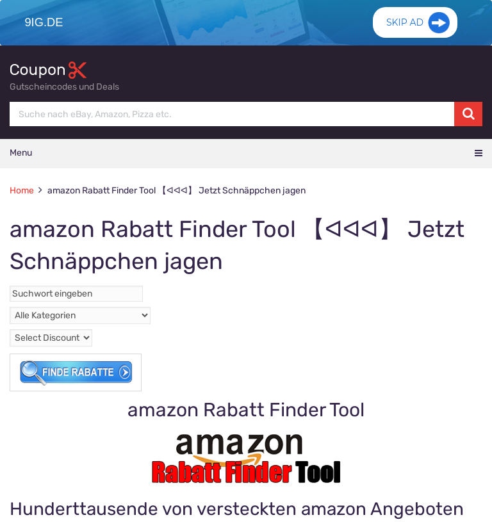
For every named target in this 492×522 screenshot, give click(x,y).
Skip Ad (404, 29)
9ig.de (42, 22)
